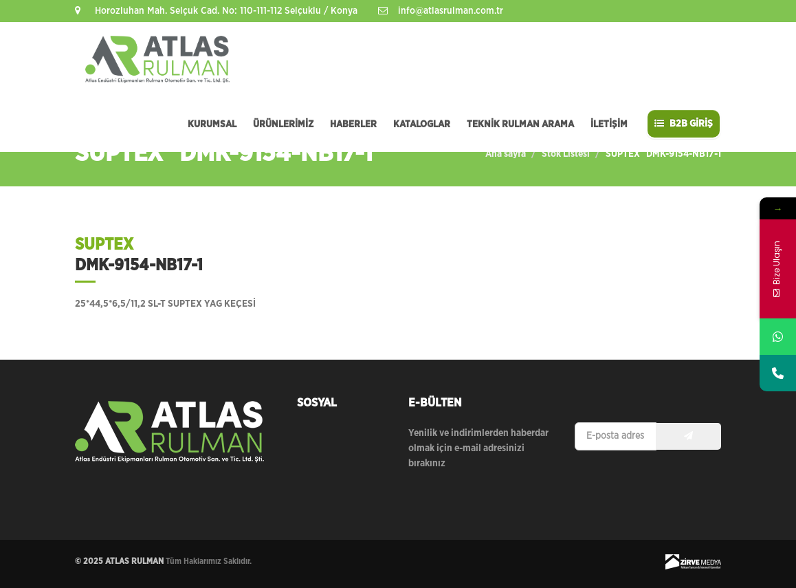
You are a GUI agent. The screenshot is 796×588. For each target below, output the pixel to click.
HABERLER (353, 124)
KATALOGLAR (421, 124)
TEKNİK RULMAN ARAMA (520, 124)
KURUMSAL (212, 124)
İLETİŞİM (609, 124)
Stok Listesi (566, 154)
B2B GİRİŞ (683, 123)
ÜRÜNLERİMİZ (283, 124)
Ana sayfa (505, 154)
